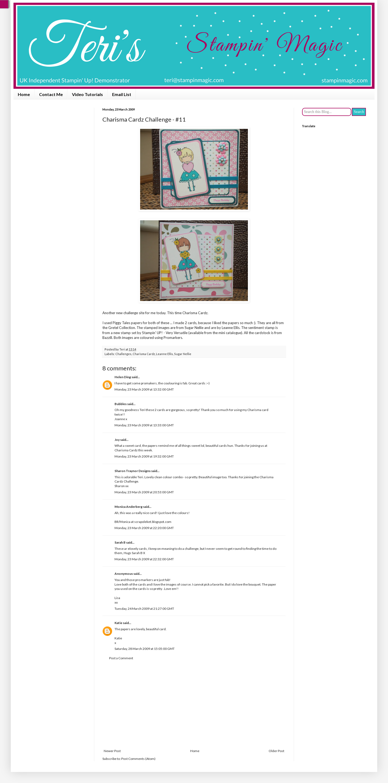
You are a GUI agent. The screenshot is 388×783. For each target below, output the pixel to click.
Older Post (276, 751)
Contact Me (51, 94)
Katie (118, 623)
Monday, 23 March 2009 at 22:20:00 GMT (144, 528)
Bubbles (121, 404)
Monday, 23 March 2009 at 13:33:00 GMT (144, 425)
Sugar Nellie (182, 354)
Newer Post (112, 751)
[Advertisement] (194, 704)
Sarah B (120, 542)
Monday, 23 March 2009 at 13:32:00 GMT (144, 389)
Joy (117, 440)
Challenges (123, 354)
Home (24, 94)
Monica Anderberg (129, 507)
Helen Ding (123, 377)
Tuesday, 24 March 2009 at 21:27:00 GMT (144, 609)
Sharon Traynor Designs (133, 471)
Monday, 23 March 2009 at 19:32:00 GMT (144, 456)
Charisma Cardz (194, 313)
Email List (121, 94)
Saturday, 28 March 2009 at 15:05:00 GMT (145, 649)
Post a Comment (121, 658)
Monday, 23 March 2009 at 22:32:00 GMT (144, 559)
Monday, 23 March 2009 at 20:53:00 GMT (144, 492)
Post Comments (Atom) (138, 759)
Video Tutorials (87, 94)
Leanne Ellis (164, 354)
